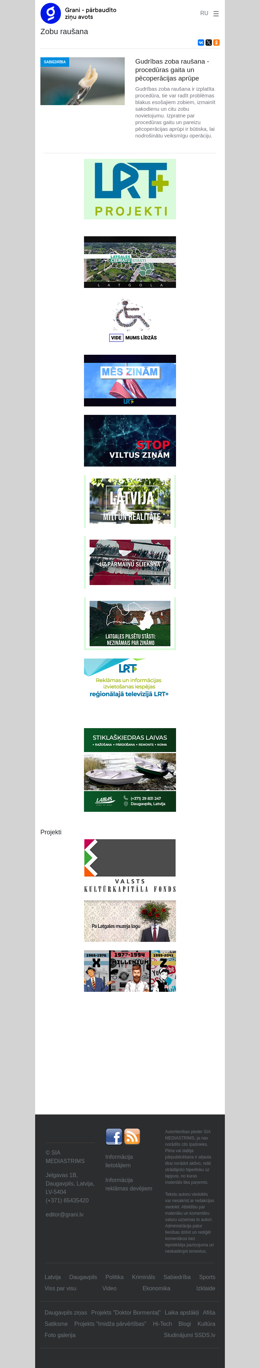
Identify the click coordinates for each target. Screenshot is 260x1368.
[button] (215, 13)
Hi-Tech (162, 1324)
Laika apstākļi (182, 1313)
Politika (114, 1277)
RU (204, 13)
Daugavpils (83, 1277)
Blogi (184, 1324)
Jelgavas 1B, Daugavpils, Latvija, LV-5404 (70, 1183)
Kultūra (206, 1324)
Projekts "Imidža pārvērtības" (110, 1324)
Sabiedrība (176, 1277)
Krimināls (143, 1277)
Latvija (53, 1277)
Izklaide (205, 1288)
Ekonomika (156, 1288)
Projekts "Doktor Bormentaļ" (126, 1313)
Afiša (209, 1313)
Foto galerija (60, 1335)
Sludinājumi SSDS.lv (189, 1335)
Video (109, 1288)
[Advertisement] (130, 1061)
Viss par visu (60, 1288)
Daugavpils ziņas (66, 1313)
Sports (207, 1277)
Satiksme (56, 1324)
